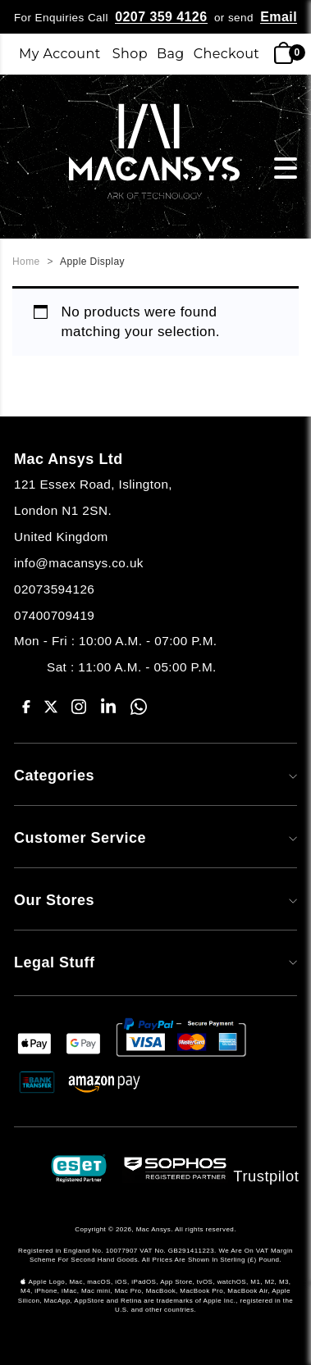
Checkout (227, 53)
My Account (60, 53)
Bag (171, 53)
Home (26, 261)
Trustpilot (267, 1175)
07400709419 (54, 615)
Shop (130, 53)
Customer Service (155, 838)
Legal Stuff (155, 962)
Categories (155, 775)
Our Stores (155, 900)
